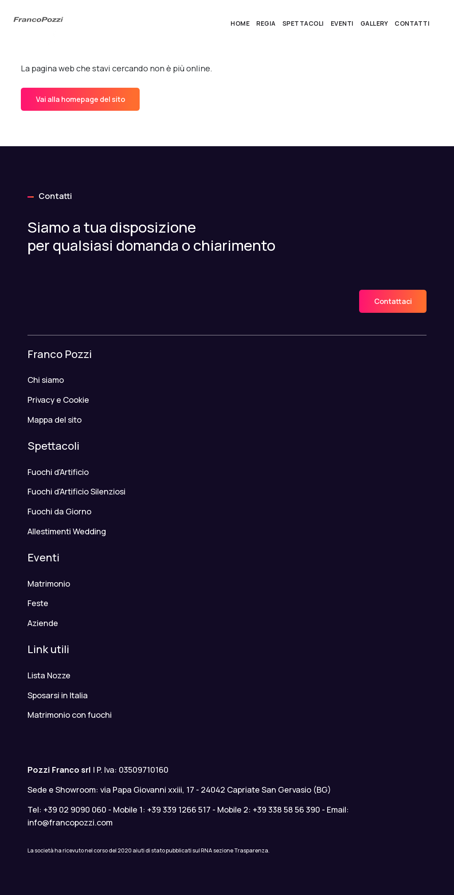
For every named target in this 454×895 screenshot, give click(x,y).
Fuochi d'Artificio (58, 472)
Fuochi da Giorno (59, 511)
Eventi (342, 23)
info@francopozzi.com (70, 822)
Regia (266, 23)
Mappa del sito (54, 419)
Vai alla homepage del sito (80, 99)
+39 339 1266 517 (179, 809)
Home (240, 23)
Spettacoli (303, 23)
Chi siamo (45, 379)
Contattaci (393, 301)
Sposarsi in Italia (57, 695)
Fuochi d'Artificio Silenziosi (76, 491)
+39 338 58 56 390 (286, 809)
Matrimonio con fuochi (69, 714)
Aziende (42, 623)
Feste (37, 603)
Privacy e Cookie (58, 399)
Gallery (374, 23)
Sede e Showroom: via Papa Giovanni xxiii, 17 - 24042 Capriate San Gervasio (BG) (179, 789)
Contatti (412, 23)
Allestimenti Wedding (66, 531)
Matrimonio (48, 583)
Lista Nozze (48, 675)
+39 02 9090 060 (74, 809)
